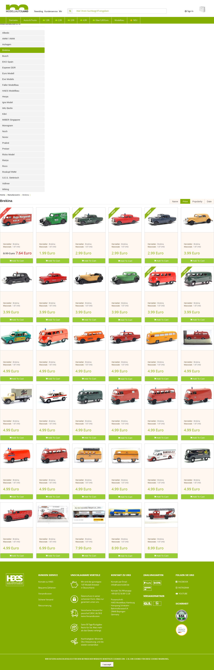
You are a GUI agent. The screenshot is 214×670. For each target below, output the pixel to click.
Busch (5, 56)
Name (175, 201)
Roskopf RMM (9, 172)
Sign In (189, 11)
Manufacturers (14, 195)
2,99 (58, 20)
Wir (60, 11)
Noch (4, 131)
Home (2, 195)
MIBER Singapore (11, 119)
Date (209, 201)
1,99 (46, 20)
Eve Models (8, 79)
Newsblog (38, 11)
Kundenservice (51, 11)
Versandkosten (45, 594)
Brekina (6, 50)
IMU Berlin (7, 108)
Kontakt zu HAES (45, 582)
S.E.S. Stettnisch (10, 177)
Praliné (5, 143)
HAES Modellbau (10, 90)
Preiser (5, 148)
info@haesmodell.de (120, 585)
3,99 (71, 20)
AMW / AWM (8, 38)
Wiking (5, 189)
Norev (5, 137)
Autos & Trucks (30, 20)
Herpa (5, 96)
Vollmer (6, 183)
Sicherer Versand (45, 600)
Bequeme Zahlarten (47, 588)
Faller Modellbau (10, 85)
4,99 (83, 20)
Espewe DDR (9, 67)
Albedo (5, 33)
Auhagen (6, 44)
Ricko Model (8, 154)
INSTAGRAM (183, 588)
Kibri (4, 114)
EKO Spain (7, 61)
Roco (4, 166)
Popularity (197, 201)
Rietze (5, 160)
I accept (107, 664)
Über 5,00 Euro (100, 20)
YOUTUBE (183, 594)
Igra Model (7, 102)
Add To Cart (17, 260)
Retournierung (44, 605)
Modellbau (119, 20)
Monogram (7, 125)
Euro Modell (8, 73)
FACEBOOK (183, 582)
